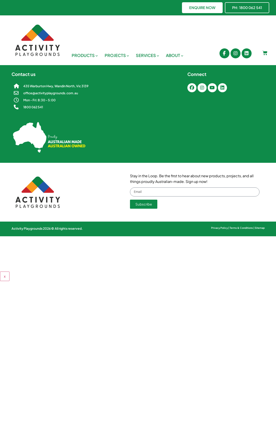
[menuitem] (84, 55)
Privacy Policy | (220, 227)
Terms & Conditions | (242, 227)
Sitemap (260, 227)
